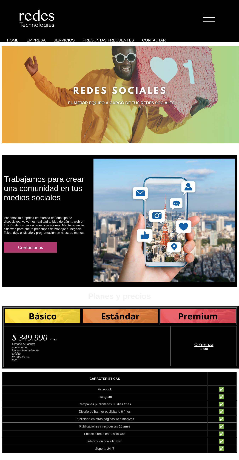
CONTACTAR (154, 40)
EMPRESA (36, 40)
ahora (204, 349)
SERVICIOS (64, 40)
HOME (13, 40)
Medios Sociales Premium (8, 45)
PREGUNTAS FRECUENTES (108, 40)
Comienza (204, 344)
